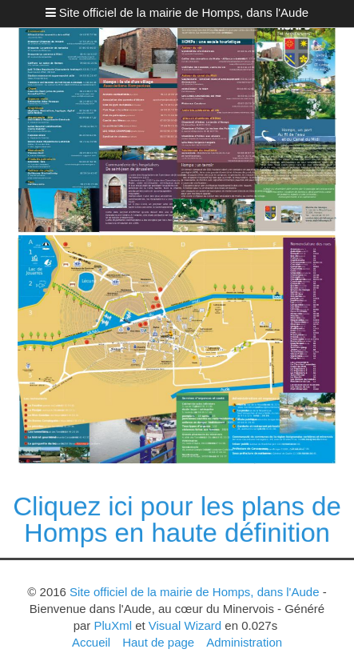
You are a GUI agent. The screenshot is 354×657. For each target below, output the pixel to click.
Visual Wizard (185, 625)
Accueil (91, 642)
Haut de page (158, 642)
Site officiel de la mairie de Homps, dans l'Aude (183, 12)
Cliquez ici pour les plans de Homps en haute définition (177, 519)
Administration (244, 642)
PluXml (113, 625)
